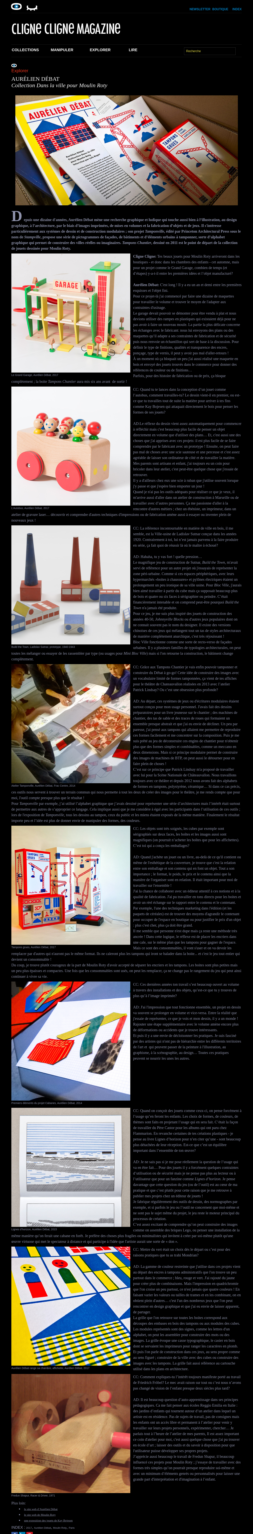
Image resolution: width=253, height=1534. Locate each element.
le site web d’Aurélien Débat (46, 1509)
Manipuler (62, 50)
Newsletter (200, 9)
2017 (30, 1527)
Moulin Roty (73, 1527)
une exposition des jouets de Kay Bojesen (55, 1520)
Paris (89, 1527)
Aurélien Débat (48, 1527)
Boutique (220, 9)
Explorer (100, 50)
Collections (25, 50)
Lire (133, 50)
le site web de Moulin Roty (44, 1514)
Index (237, 9)
